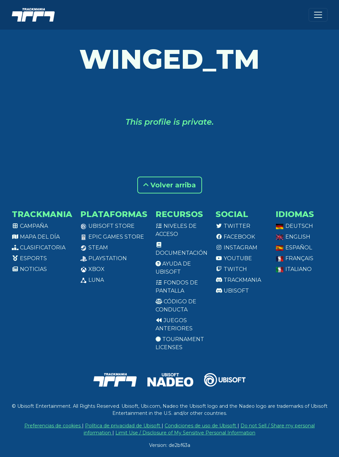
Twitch (231, 269)
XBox (92, 269)
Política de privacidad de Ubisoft (123, 426)
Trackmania (238, 280)
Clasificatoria (38, 247)
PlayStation (103, 258)
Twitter (233, 226)
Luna (92, 280)
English (293, 237)
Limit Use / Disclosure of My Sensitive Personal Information (185, 433)
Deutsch (294, 226)
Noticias (29, 269)
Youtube (234, 258)
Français (294, 258)
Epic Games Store (112, 237)
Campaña (30, 226)
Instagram (236, 247)
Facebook (235, 237)
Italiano (294, 269)
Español (294, 247)
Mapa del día (36, 237)
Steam (94, 247)
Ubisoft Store (107, 226)
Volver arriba (169, 185)
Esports (29, 258)
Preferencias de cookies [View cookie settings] (53, 426)
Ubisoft (232, 290)
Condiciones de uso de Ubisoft (201, 426)
